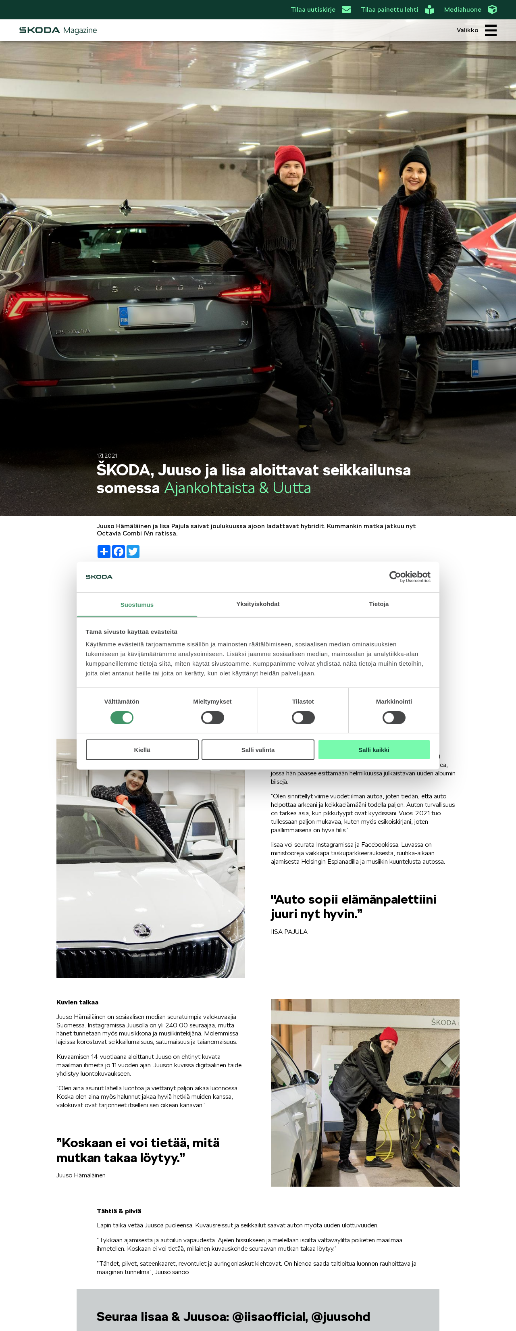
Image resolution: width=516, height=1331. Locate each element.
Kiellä (142, 749)
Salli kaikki (373, 749)
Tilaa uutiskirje (321, 9)
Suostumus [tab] (137, 604)
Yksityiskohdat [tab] (257, 603)
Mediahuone (470, 9)
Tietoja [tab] (379, 603)
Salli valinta (258, 749)
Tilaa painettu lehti (397, 9)
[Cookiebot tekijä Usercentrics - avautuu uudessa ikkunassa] (395, 577)
